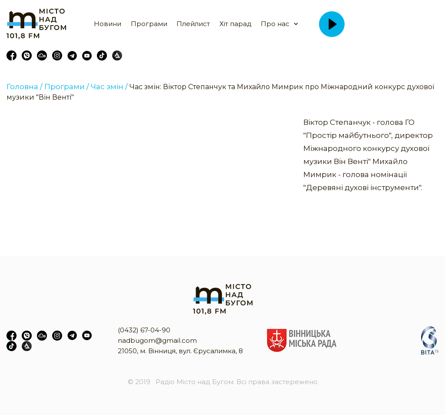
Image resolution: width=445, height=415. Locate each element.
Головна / (25, 86)
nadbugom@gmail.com (157, 340)
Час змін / (109, 86)
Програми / (66, 86)
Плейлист (193, 24)
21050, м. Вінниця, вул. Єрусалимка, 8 (180, 351)
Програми (149, 24)
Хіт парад (235, 24)
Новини (107, 24)
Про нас (275, 24)
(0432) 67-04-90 (144, 330)
